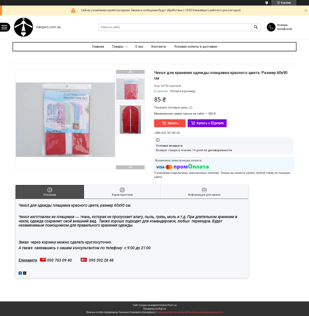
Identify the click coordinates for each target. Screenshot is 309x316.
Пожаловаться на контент (170, 312)
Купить (173, 123)
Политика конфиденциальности (205, 312)
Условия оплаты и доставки (195, 46)
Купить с (210, 123)
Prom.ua (172, 305)
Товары (118, 46)
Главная (98, 46)
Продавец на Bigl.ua (154, 308)
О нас (139, 46)
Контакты (158, 46)
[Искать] (256, 27)
